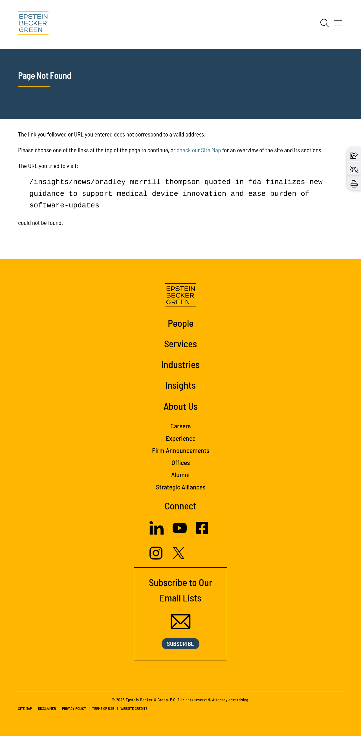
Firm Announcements (180, 450)
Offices (180, 462)
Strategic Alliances (180, 487)
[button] (354, 154)
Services (180, 343)
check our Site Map (199, 149)
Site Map (25, 708)
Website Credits (134, 708)
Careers (180, 426)
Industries (180, 364)
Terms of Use (103, 708)
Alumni (180, 474)
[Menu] (338, 25)
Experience (180, 438)
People (180, 323)
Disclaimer (47, 708)
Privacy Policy (74, 708)
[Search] (324, 23)
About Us (181, 406)
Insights (180, 385)
